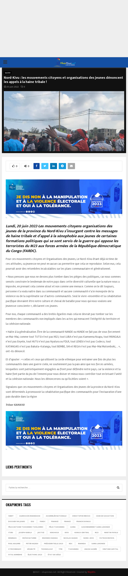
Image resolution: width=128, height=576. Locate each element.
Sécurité (31, 549)
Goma (73, 527)
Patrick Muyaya (106, 538)
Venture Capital (110, 549)
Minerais (12, 538)
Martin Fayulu (111, 532)
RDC (70, 543)
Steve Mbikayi (14, 549)
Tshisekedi (73, 549)
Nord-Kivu (88, 538)
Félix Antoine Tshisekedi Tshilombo (25, 527)
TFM (60, 549)
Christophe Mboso (81, 516)
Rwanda (82, 543)
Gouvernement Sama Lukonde (95, 527)
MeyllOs (91, 572)
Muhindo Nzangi (50, 538)
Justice (41, 532)
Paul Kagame (14, 543)
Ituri (10, 532)
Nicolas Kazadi (71, 538)
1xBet (11, 516)
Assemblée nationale (56, 516)
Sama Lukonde (98, 543)
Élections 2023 (35, 555)
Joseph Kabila (25, 532)
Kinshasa (54, 532)
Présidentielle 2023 (53, 543)
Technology (47, 549)
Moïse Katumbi (29, 538)
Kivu (67, 532)
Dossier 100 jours (16, 521)
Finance (54, 521)
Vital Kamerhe (15, 555)
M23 (97, 532)
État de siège (54, 555)
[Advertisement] (64, 28)
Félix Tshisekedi (56, 527)
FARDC (42, 521)
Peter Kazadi (32, 543)
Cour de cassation (105, 516)
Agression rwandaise (29, 516)
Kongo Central (81, 532)
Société (8, 73)
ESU (32, 521)
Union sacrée (90, 549)
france (67, 521)
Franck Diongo (83, 521)
